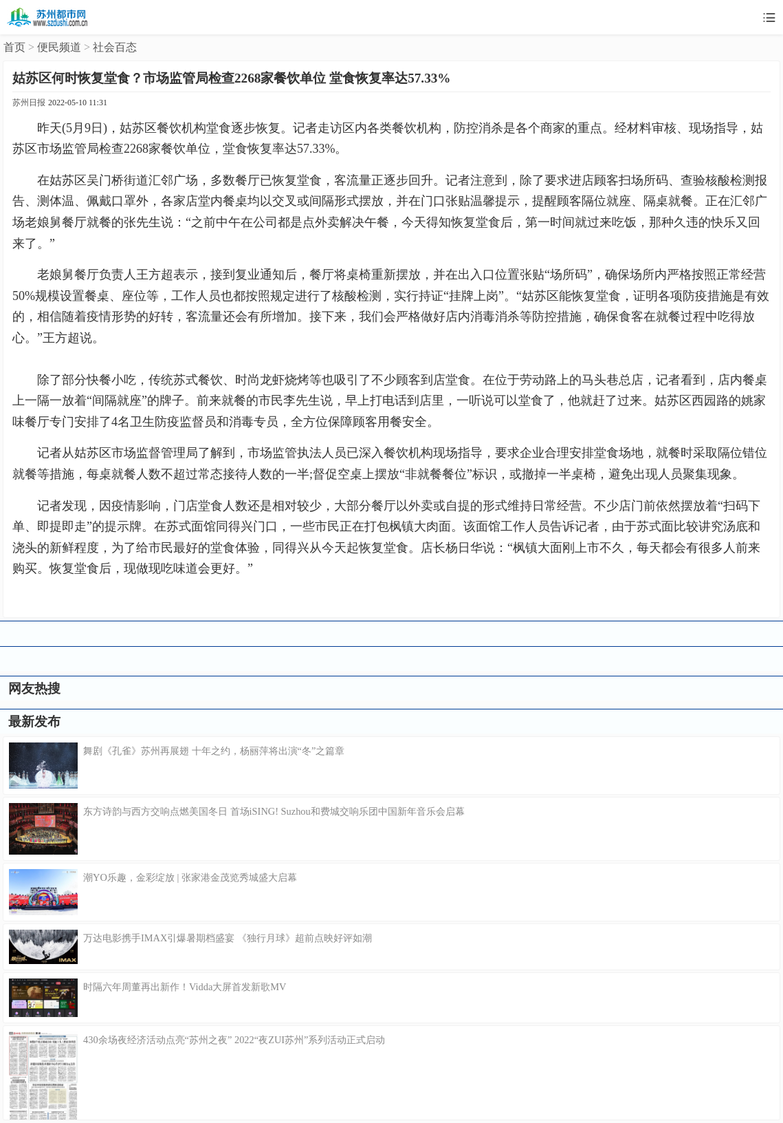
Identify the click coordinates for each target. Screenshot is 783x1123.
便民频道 (59, 47)
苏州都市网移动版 (48, 17)
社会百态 (115, 47)
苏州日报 (28, 102)
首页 (14, 47)
